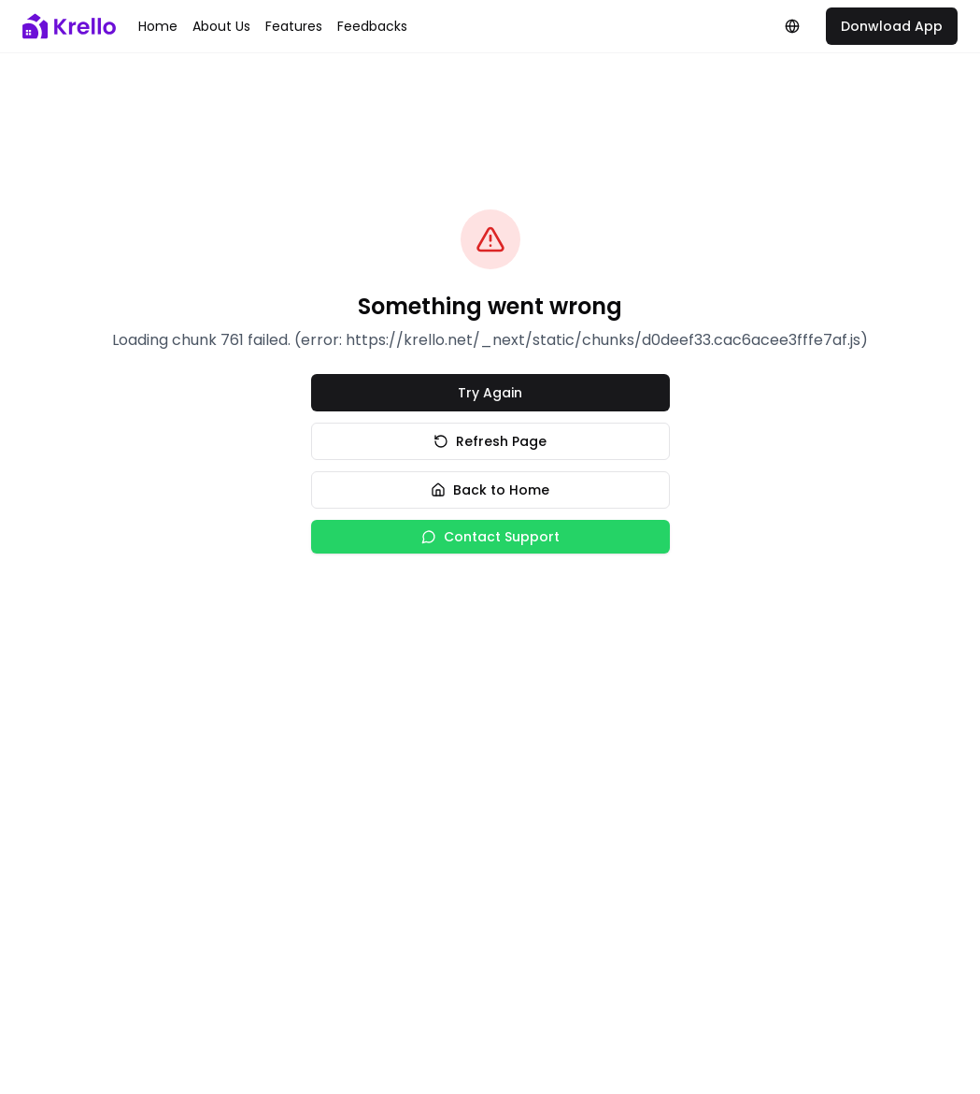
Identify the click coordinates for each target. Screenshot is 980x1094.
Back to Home (490, 490)
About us (221, 26)
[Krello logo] (69, 26)
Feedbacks (372, 26)
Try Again (490, 392)
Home (158, 26)
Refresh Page (490, 441)
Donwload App (892, 26)
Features (293, 26)
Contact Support (490, 536)
